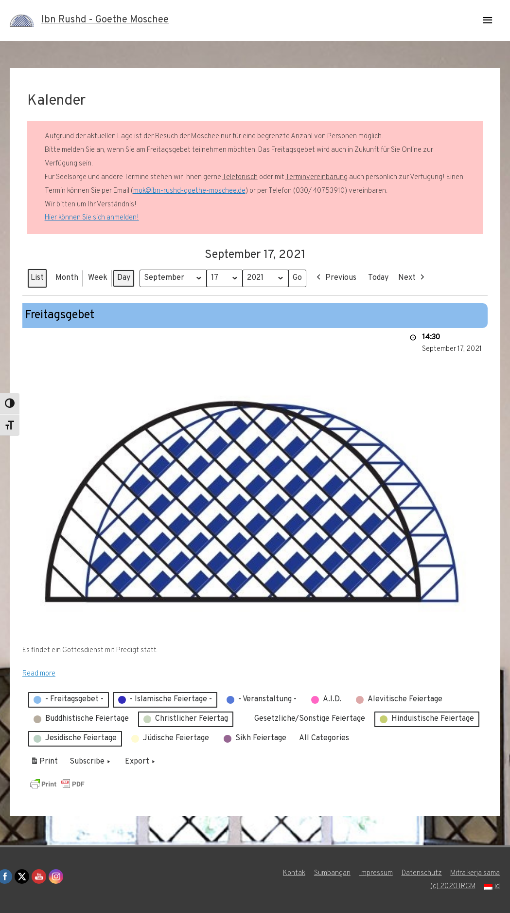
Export (141, 762)
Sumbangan (332, 873)
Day (123, 278)
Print (44, 763)
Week (97, 278)
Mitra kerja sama (475, 873)
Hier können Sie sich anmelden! (92, 217)
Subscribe (91, 762)
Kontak (293, 873)
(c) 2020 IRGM (452, 886)
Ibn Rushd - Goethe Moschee (105, 20)
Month (66, 278)
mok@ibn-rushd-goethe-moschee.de (189, 191)
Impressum (375, 873)
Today (379, 278)
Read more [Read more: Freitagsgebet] (38, 673)
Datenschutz (421, 873)
